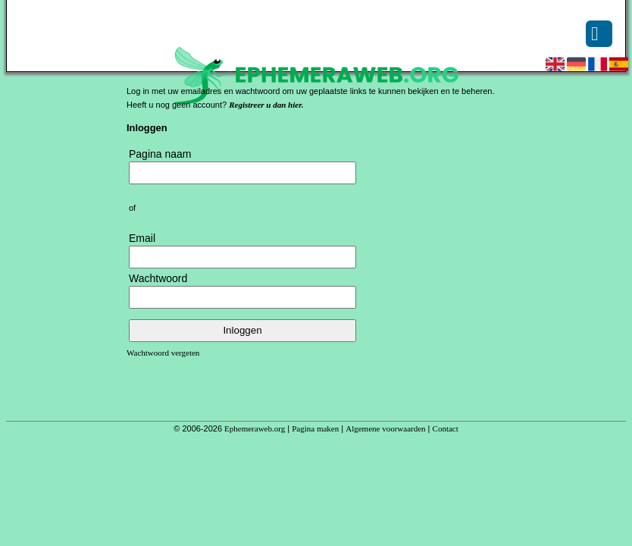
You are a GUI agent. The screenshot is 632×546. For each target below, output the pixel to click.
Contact (445, 428)
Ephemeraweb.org (254, 428)
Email (142, 238)
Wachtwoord (158, 278)
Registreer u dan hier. (266, 104)
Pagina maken (315, 428)
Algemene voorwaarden (385, 428)
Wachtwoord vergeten (163, 352)
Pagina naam (160, 154)
